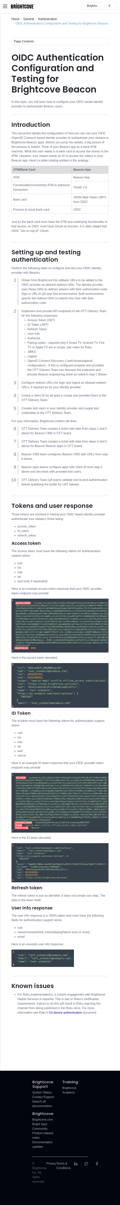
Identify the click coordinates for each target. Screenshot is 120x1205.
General (28, 19)
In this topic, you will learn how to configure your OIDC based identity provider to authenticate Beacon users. (57, 104)
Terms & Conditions (63, 1166)
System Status (42, 1092)
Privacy (51, 1163)
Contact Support (43, 1097)
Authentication (47, 19)
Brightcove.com (42, 1119)
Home (15, 19)
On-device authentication (65, 1012)
